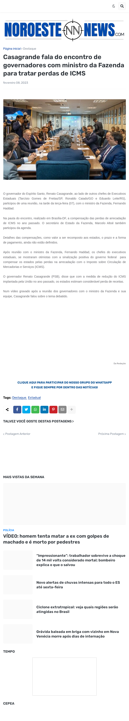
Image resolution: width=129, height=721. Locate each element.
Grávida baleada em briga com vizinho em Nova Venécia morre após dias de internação (77, 634)
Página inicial (12, 48)
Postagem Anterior (17, 434)
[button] (113, 6)
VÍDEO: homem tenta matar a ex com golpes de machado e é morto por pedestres (56, 539)
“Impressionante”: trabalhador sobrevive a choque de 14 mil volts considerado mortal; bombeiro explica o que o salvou (80, 560)
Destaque (29, 48)
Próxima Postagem (111, 434)
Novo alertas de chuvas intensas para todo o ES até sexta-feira (78, 584)
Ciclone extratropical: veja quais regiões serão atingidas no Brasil (77, 609)
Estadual (34, 398)
